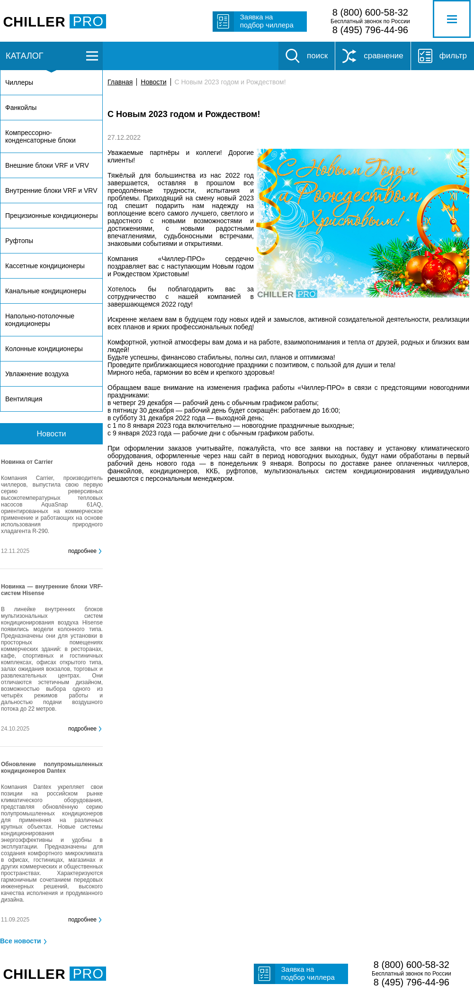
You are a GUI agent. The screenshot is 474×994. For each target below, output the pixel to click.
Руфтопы (19, 240)
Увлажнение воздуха (37, 374)
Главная (120, 82)
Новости (153, 82)
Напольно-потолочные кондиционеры (39, 319)
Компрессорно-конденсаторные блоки (40, 136)
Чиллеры (19, 82)
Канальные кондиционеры (45, 291)
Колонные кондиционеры (44, 348)
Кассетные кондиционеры (45, 266)
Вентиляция (23, 399)
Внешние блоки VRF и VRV (47, 165)
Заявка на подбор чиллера (267, 21)
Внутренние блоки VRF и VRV (51, 190)
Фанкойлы (20, 107)
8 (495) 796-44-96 (370, 30)
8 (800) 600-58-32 (370, 12)
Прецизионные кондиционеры (51, 215)
